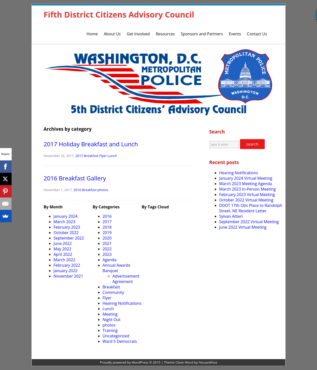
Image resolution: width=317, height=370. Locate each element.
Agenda (109, 259)
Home (92, 34)
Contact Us (257, 34)
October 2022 (66, 232)
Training (110, 330)
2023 (107, 254)
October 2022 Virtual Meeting (246, 200)
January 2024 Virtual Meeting (245, 178)
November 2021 (68, 276)
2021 (107, 243)
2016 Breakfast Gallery (75, 178)
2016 (77, 190)
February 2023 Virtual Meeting (247, 194)
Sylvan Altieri (231, 216)
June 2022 (62, 243)
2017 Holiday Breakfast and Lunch (91, 144)
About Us (112, 34)
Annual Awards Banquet (116, 267)
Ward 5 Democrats (120, 341)
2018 (107, 227)
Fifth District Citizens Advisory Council (119, 14)
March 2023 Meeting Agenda (245, 183)
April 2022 (62, 254)
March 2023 (64, 221)
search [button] (252, 144)
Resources (165, 34)
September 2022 (68, 238)
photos (102, 190)
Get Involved (138, 34)
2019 (107, 232)
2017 (79, 155)
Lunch (112, 155)
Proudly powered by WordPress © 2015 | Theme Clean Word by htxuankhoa (158, 362)
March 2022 (64, 259)
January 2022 (65, 270)
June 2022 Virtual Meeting (242, 227)
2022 (107, 249)
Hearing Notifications (122, 303)
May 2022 (62, 249)
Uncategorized (116, 336)
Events (235, 34)
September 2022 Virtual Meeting (249, 221)
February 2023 (66, 227)
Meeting (110, 314)
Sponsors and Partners (202, 34)
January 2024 (65, 216)
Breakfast (91, 155)
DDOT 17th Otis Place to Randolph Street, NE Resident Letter (250, 208)
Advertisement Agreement (125, 278)
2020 (107, 238)
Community (113, 292)
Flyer (103, 155)
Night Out (111, 319)
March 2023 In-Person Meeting (247, 189)
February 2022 (66, 265)
